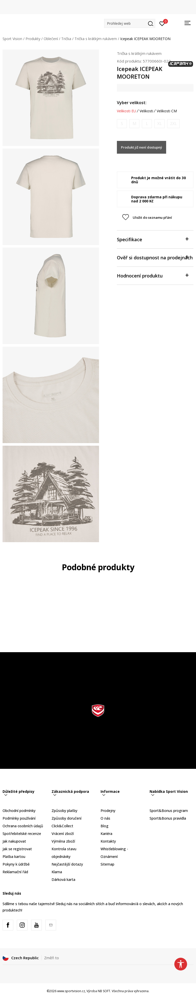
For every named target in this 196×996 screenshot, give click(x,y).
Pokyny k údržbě (16, 864)
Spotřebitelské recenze (22, 833)
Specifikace (152, 239)
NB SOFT (104, 991)
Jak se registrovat (17, 848)
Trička (66, 38)
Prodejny (108, 810)
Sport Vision (12, 38)
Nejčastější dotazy (67, 864)
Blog (104, 825)
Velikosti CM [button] (167, 111)
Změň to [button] (51, 957)
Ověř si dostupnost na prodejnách (155, 257)
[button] (129, 23)
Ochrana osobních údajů (23, 825)
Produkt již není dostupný (141, 147)
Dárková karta (63, 879)
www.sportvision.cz (71, 991)
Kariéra (106, 833)
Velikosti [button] (146, 111)
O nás (105, 818)
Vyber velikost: (131, 102)
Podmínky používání (19, 818)
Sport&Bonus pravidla (168, 818)
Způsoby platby (64, 810)
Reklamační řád (15, 871)
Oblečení (51, 38)
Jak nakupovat (14, 841)
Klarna (57, 871)
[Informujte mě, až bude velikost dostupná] (122, 123)
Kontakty (108, 841)
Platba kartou (14, 856)
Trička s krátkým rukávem (96, 38)
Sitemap (107, 864)
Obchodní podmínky (19, 810)
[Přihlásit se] (162, 23)
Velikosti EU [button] (126, 111)
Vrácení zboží (63, 833)
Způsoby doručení (66, 818)
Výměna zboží (63, 841)
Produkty (33, 38)
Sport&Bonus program (169, 810)
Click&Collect (62, 825)
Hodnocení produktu (152, 275)
